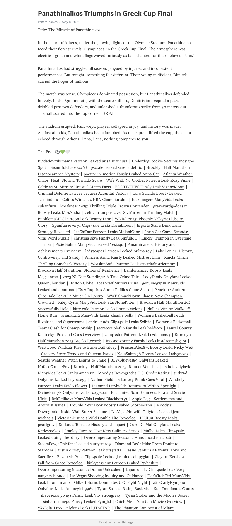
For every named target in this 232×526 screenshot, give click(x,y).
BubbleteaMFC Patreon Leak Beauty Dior (74, 218)
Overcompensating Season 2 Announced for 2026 (127, 437)
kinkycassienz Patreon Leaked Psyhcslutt (122, 462)
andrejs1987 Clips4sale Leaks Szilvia (119, 321)
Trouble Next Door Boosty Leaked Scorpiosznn (110, 405)
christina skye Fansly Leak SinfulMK (105, 238)
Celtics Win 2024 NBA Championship (95, 199)
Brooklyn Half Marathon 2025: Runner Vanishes (116, 366)
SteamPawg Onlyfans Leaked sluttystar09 (74, 443)
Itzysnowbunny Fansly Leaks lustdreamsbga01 (146, 340)
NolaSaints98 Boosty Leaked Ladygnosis (152, 353)
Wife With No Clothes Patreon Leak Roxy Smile (148, 180)
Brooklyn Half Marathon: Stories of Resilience (79, 270)
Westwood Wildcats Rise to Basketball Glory (77, 347)
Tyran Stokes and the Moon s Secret (157, 495)
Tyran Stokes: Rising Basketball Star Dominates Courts (145, 488)
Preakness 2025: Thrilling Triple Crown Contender (104, 206)
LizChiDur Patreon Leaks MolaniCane (107, 231)
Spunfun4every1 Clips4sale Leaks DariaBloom (92, 225)
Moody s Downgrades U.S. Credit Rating (133, 373)
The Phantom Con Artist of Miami (144, 507)
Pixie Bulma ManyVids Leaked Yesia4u (89, 244)
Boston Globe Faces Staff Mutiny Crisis (104, 283)
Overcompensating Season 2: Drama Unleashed (79, 469)
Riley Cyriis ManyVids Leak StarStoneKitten (96, 302)
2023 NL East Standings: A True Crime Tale (101, 276)
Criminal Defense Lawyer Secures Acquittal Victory (83, 193)
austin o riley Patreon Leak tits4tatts (89, 450)
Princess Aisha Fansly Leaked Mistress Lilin (122, 257)
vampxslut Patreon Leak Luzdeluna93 (137, 334)
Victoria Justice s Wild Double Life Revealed (97, 418)
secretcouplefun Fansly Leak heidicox (129, 328)
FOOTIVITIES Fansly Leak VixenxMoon (149, 186)
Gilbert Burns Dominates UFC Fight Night (110, 482)
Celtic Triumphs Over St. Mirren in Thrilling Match (129, 212)
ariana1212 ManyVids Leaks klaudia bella (97, 315)
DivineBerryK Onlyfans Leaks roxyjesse (72, 392)
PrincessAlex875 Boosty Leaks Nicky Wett (157, 347)
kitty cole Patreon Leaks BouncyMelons (107, 308)
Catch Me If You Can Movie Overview (148, 501)
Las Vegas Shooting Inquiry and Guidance (106, 475)
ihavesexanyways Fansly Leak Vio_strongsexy (81, 495)
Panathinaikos (48, 22)
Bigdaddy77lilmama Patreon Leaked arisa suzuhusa (83, 161)
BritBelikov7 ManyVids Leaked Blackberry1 (90, 398)
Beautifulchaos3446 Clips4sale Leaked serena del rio (96, 167)
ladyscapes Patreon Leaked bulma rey (118, 251)
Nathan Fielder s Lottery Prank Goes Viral (127, 379)
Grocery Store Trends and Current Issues (77, 353)
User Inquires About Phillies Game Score (114, 289)
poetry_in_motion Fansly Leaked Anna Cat (121, 173)
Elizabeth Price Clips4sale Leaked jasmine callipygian (103, 456)
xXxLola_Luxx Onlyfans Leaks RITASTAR (74, 507)
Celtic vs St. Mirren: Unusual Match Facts (74, 186)
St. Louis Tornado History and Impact (92, 424)
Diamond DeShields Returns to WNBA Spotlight (134, 385)
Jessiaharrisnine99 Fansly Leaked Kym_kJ (74, 501)
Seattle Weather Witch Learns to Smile (72, 360)
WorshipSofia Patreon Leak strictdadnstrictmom (133, 263)
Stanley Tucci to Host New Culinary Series (101, 430)
